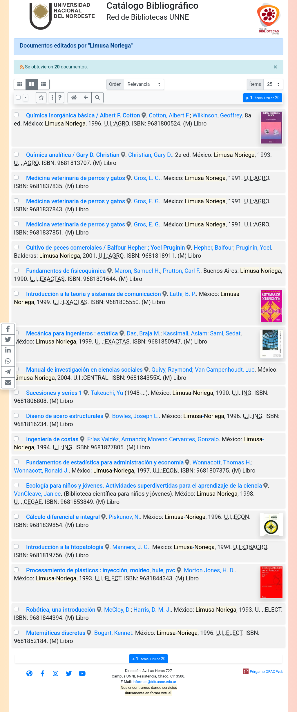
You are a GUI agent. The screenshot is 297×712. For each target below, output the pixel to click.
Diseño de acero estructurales (64, 416)
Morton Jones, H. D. (209, 570)
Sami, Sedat (225, 333)
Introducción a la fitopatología (65, 547)
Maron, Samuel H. (137, 270)
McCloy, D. (117, 609)
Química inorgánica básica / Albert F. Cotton (83, 115)
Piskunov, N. (124, 516)
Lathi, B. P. (183, 293)
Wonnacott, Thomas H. (222, 462)
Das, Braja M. (143, 333)
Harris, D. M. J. (152, 609)
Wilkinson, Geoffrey (217, 115)
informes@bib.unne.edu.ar (154, 682)
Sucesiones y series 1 (54, 392)
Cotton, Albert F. (169, 115)
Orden (115, 84)
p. (263, 98)
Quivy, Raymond (171, 369)
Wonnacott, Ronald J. (41, 470)
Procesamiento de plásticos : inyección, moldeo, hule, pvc (100, 570)
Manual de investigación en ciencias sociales (84, 369)
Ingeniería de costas (52, 439)
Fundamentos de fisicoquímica (66, 270)
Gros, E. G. (147, 178)
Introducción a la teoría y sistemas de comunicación (93, 293)
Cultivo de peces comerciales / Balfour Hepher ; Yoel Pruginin (105, 247)
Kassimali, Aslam (185, 333)
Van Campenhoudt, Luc (225, 369)
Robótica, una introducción (60, 609)
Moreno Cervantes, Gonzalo (183, 439)
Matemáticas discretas (56, 632)
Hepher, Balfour (213, 247)
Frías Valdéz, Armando (116, 439)
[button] (59, 97)
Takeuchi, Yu (107, 392)
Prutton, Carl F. (181, 270)
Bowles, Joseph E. (135, 416)
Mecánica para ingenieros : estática (72, 333)
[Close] (275, 67)
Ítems (255, 84)
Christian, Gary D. (150, 154)
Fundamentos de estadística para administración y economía (105, 462)
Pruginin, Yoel (253, 247)
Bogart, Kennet (113, 632)
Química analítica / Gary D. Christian (72, 154)
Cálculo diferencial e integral (63, 516)
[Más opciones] (52, 97)
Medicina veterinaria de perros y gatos (75, 178)
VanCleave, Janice (37, 493)
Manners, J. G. (130, 547)
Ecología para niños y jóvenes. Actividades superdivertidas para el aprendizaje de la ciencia (144, 485)
